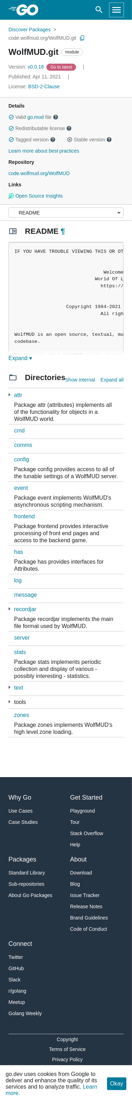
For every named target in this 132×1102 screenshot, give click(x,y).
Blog (75, 884)
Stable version (89, 139)
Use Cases (20, 811)
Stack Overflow (86, 833)
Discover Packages (29, 29)
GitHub (16, 968)
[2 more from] (9, 394)
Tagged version (32, 139)
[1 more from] (9, 687)
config (21, 459)
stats (20, 652)
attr (18, 395)
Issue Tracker (85, 895)
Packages (22, 859)
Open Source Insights (35, 196)
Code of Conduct (88, 929)
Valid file (33, 117)
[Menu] (66, 212)
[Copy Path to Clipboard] (82, 38)
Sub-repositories (26, 884)
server (22, 638)
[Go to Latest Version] (61, 67)
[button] (11, 117)
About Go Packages (30, 895)
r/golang (17, 991)
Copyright (67, 1039)
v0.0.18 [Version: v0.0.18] (26, 67)
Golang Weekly (25, 1013)
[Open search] (99, 10)
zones (21, 715)
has (18, 552)
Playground (82, 811)
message (25, 595)
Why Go (19, 797)
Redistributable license (40, 128)
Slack (14, 979)
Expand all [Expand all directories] (112, 380)
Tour (75, 822)
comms (23, 445)
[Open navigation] (116, 10)
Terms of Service (67, 1049)
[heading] (29, 9)
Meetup (16, 1002)
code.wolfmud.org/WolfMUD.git (42, 38)
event (21, 488)
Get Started (86, 797)
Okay (116, 1084)
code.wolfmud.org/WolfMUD (39, 173)
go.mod (35, 117)
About (78, 859)
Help (75, 844)
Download (81, 873)
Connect (20, 943)
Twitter (15, 957)
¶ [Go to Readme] (63, 231)
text (18, 688)
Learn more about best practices (43, 151)
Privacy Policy (67, 1059)
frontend (24, 516)
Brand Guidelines (89, 918)
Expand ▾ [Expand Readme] (20, 358)
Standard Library (26, 873)
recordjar (25, 609)
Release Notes (86, 906)
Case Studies (23, 822)
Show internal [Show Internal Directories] (80, 380)
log (17, 580)
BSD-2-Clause (43, 86)
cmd (19, 431)
